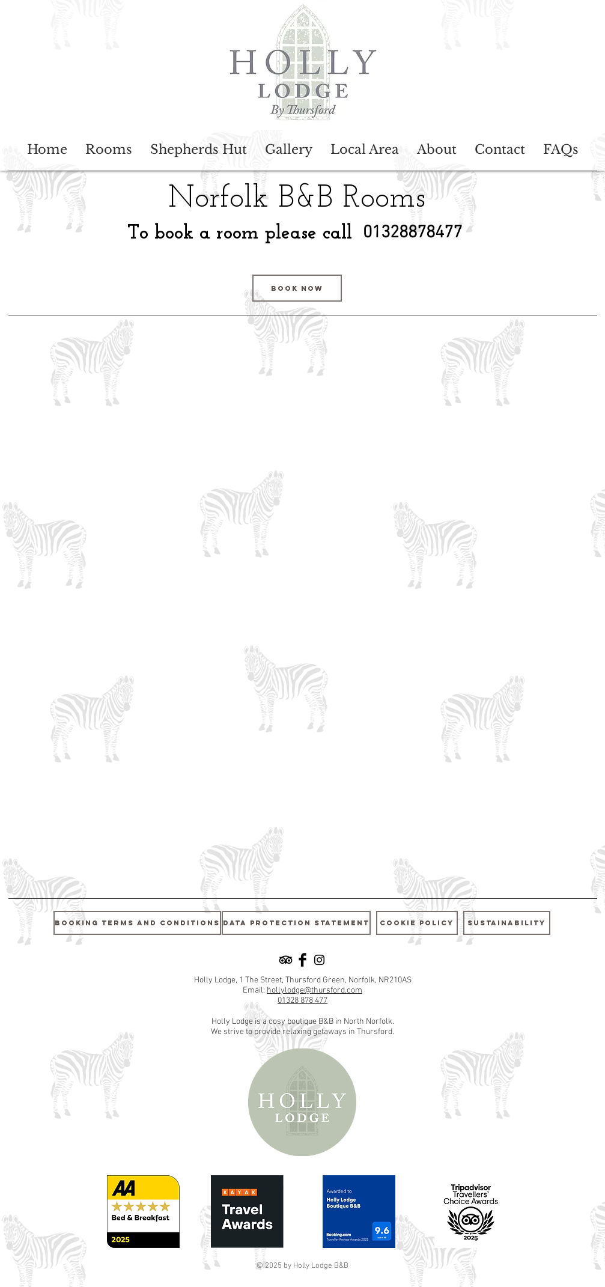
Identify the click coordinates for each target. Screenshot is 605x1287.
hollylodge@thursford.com (314, 990)
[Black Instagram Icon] (319, 960)
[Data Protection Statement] (296, 923)
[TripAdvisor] (286, 960)
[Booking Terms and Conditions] (137, 923)
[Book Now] (297, 288)
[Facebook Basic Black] (302, 960)
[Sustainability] (506, 923)
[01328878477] (412, 233)
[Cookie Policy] (417, 923)
